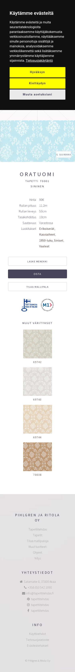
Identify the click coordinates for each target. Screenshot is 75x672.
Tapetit (37, 535)
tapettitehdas (40, 599)
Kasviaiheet (47, 234)
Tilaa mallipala (37, 286)
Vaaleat (44, 246)
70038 (37, 474)
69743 (37, 399)
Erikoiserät (46, 229)
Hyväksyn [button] (37, 72)
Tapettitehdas (37, 529)
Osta (37, 274)
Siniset (58, 240)
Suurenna (65, 155)
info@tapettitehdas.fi (40, 593)
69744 (37, 437)
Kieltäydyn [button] (37, 83)
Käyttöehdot (37, 634)
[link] (39, 60)
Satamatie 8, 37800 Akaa (40, 582)
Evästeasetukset (37, 645)
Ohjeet (37, 552)
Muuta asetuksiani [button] (37, 94)
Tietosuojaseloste (37, 640)
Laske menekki (37, 261)
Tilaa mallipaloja (37, 541)
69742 (37, 362)
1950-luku (46, 240)
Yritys (37, 558)
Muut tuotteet (37, 547)
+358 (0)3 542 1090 (40, 587)
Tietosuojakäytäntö (39, 60)
